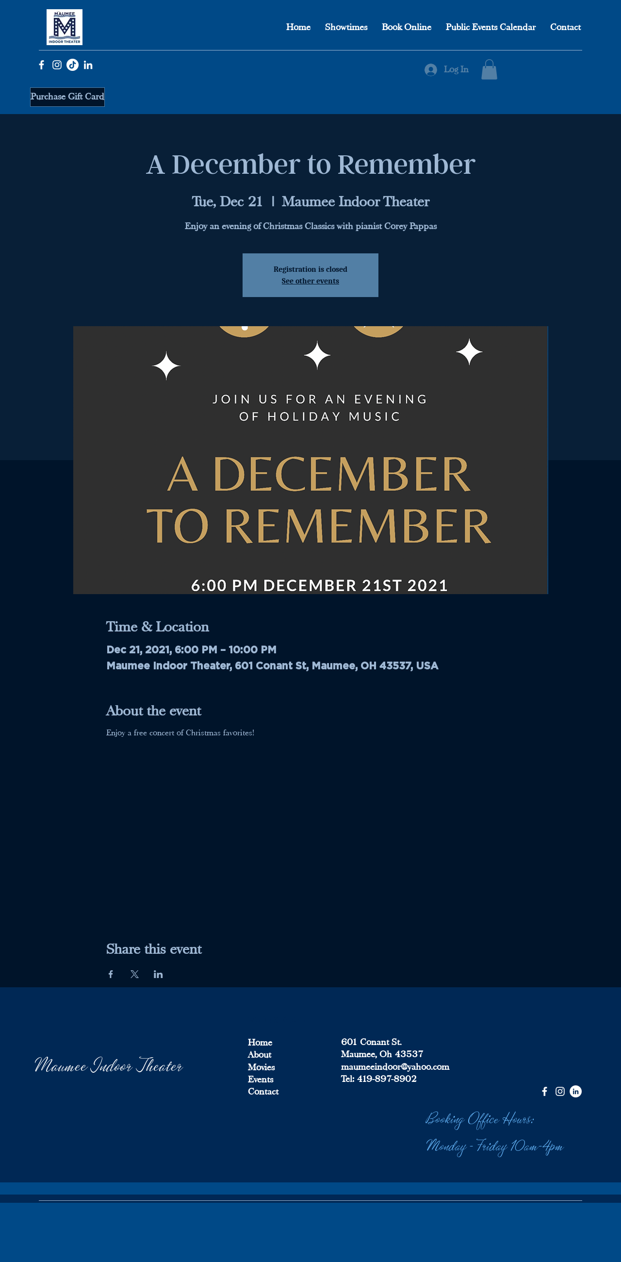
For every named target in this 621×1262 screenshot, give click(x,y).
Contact (263, 1091)
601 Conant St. (371, 1042)
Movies (261, 1067)
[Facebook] (41, 65)
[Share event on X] (134, 974)
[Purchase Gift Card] (67, 97)
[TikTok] (72, 65)
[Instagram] (57, 65)
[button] (489, 69)
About (259, 1055)
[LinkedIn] (88, 65)
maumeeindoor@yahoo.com (395, 1067)
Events (260, 1079)
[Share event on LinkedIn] (158, 974)
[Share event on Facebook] (110, 974)
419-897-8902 (385, 1079)
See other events (310, 281)
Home (260, 1042)
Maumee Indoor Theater (109, 1064)
